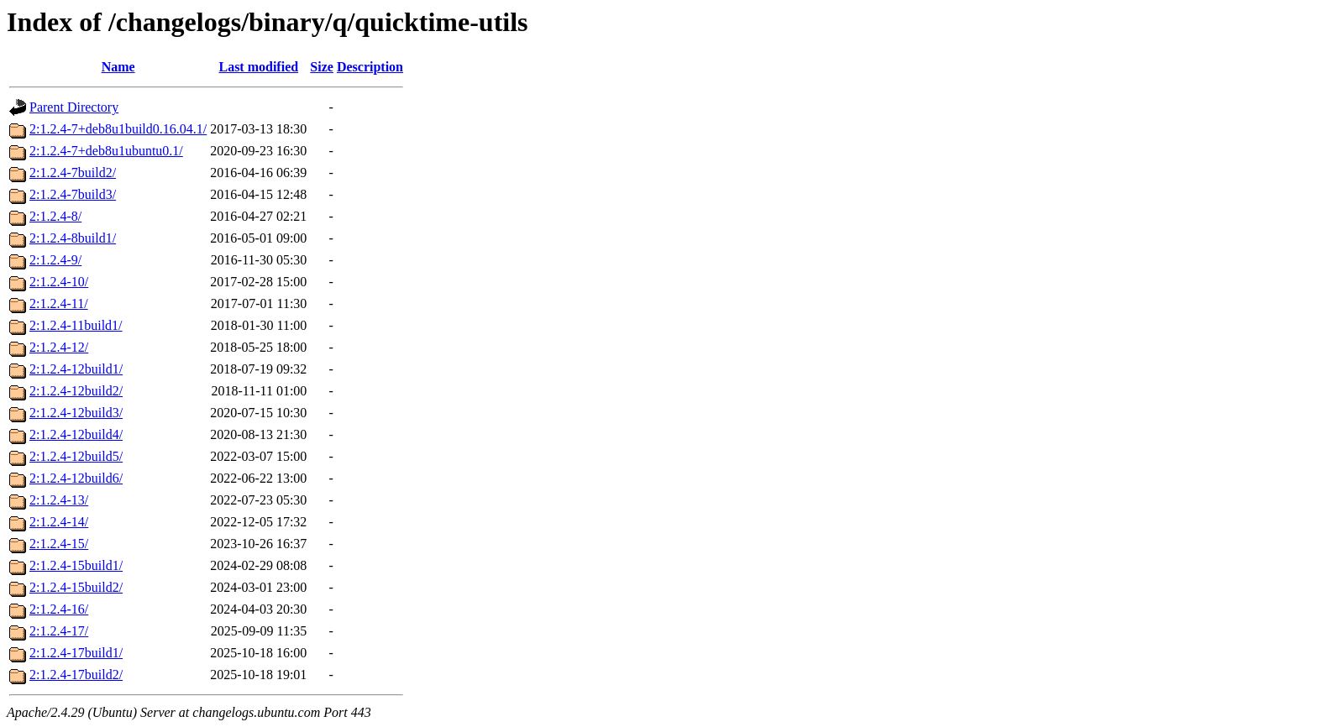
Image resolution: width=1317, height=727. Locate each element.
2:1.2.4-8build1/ (72, 238)
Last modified (258, 67)
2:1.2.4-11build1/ (76, 325)
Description (370, 67)
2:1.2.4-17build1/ (76, 653)
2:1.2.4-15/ (58, 543)
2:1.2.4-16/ (58, 609)
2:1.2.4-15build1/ (76, 565)
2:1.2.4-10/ (58, 282)
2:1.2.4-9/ (55, 260)
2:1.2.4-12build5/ (76, 456)
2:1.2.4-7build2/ (72, 172)
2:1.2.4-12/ (58, 347)
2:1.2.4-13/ (58, 500)
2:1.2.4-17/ (58, 631)
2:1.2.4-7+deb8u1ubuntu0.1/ (106, 151)
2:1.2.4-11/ (58, 303)
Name (118, 67)
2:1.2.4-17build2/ (76, 674)
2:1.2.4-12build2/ (76, 391)
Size (321, 67)
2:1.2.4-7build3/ (72, 194)
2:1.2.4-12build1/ (76, 369)
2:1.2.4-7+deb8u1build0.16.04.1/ (118, 129)
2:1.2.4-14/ (58, 522)
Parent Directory (73, 107)
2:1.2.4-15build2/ (76, 587)
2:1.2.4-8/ (55, 216)
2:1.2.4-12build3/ (76, 412)
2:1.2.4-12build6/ (76, 478)
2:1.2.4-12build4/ (76, 434)
